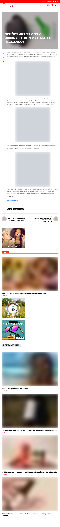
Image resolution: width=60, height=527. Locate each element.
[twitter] (55, 1)
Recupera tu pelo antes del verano (15, 389)
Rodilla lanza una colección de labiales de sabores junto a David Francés (29, 472)
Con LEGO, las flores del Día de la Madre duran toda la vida (24, 293)
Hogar (9, 209)
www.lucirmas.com (12, 200)
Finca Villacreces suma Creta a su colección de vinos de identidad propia (29, 430)
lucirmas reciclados (18, 209)
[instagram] (57, 1)
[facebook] (53, 1)
